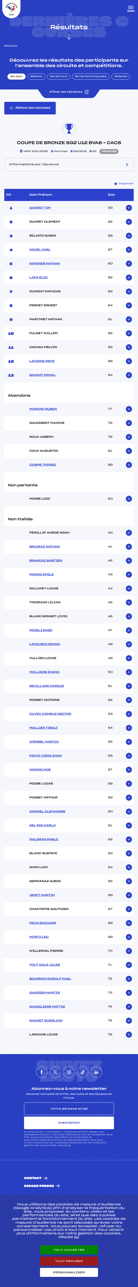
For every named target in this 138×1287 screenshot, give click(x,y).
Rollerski (120, 77)
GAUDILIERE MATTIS (47, 1006)
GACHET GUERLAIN (46, 1020)
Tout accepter (69, 1250)
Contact (33, 1178)
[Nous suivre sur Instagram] (69, 1072)
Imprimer (124, 183)
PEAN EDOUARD (42, 923)
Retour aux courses (30, 108)
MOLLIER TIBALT (43, 728)
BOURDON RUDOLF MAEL (50, 979)
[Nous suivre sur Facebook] (41, 1072)
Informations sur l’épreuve (69, 164)
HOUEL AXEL (40, 249)
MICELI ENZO (40, 630)
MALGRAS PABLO (43, 839)
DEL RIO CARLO (42, 825)
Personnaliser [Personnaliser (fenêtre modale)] (69, 1272)
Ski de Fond (58, 77)
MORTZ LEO (39, 937)
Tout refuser (69, 1261)
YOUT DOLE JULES (44, 965)
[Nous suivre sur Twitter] (55, 1072)
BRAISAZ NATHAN (44, 546)
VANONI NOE (40, 770)
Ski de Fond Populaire (91, 77)
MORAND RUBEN (43, 409)
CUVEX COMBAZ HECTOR (50, 714)
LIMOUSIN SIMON (44, 644)
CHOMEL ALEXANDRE (47, 811)
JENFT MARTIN (42, 895)
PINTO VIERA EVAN (45, 756)
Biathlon (36, 77)
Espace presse (39, 1186)
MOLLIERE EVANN (44, 672)
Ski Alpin (16, 77)
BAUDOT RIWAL (42, 375)
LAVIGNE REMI (42, 361)
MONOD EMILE (41, 574)
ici (69, 1145)
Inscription (69, 1122)
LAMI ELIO (38, 277)
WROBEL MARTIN (44, 742)
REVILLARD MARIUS (46, 686)
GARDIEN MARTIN (44, 993)
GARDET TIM (40, 208)
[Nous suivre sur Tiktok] (82, 1072)
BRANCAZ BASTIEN (45, 560)
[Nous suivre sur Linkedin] (96, 1072)
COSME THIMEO (42, 465)
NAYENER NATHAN (44, 263)
